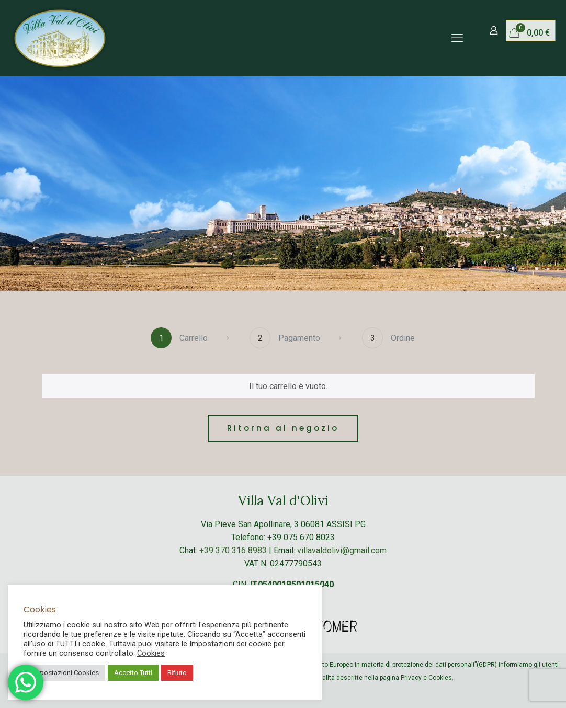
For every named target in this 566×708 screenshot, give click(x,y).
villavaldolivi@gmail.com (342, 550)
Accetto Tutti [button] (133, 673)
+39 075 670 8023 (301, 537)
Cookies (151, 653)
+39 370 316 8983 (233, 550)
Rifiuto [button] (177, 673)
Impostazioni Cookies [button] (65, 673)
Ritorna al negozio (283, 427)
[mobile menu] (457, 38)
